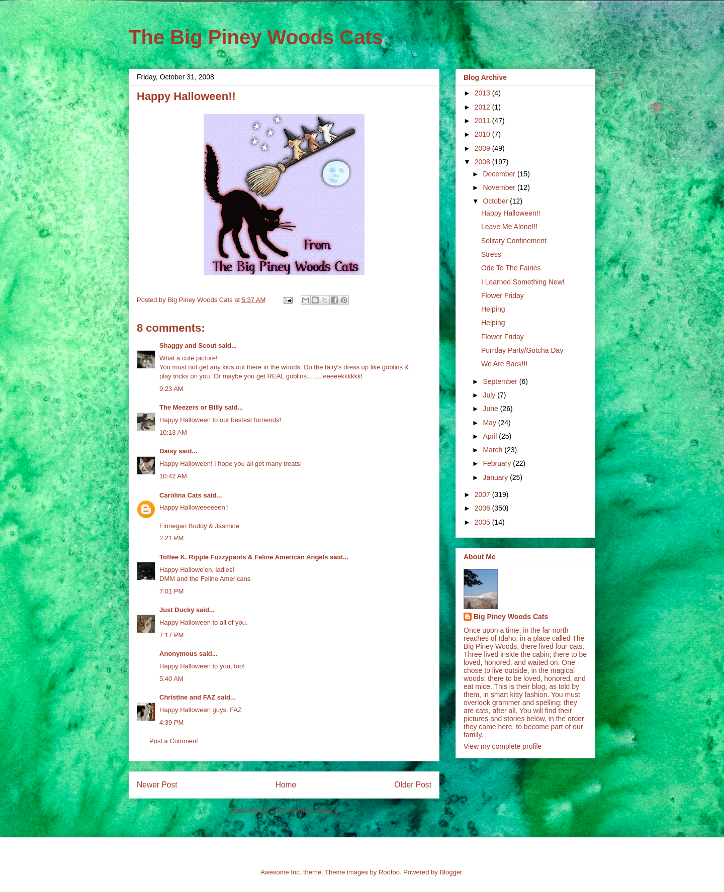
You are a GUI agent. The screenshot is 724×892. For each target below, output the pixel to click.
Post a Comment (173, 741)
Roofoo (389, 872)
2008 (483, 162)
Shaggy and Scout (187, 345)
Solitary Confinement (514, 241)
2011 (483, 121)
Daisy (168, 451)
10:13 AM (173, 432)
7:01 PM (171, 591)
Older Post (412, 784)
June (491, 409)
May (490, 423)
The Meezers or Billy (191, 407)
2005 (483, 522)
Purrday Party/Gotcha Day (522, 350)
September (501, 381)
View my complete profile (502, 746)
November (500, 187)
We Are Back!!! (504, 364)
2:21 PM (171, 538)
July (490, 395)
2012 (483, 107)
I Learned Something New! (523, 282)
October (496, 201)
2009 (483, 148)
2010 (483, 134)
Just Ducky (176, 610)
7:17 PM (171, 635)
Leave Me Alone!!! (509, 227)
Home (286, 784)
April (491, 436)
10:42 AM (173, 476)
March (493, 450)
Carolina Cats (180, 495)
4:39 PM (171, 722)
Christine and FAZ (187, 697)
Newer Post (157, 784)
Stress (491, 254)
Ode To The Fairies (511, 268)
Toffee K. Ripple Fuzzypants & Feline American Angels (243, 557)
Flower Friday (502, 295)
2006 (483, 508)
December (500, 174)
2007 (483, 494)
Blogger (450, 872)
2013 (483, 93)
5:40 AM (171, 678)
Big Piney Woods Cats (511, 617)
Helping (493, 309)
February (498, 463)
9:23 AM (171, 388)
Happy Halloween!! (510, 213)
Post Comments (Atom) (304, 811)
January (496, 477)
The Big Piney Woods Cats (256, 37)
